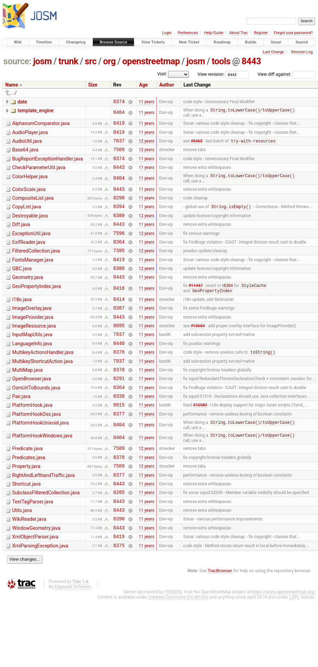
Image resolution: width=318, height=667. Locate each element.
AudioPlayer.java (30, 135)
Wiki (18, 42)
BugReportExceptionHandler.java (47, 164)
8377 (119, 448)
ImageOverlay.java (31, 329)
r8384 (227, 305)
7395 (119, 266)
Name (11, 85)
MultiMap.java (27, 398)
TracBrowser (220, 618)
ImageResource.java (34, 349)
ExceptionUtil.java (31, 246)
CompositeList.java (32, 207)
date (22, 102)
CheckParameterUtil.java (38, 174)
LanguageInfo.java (32, 369)
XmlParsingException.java (40, 592)
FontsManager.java (32, 276)
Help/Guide (213, 33)
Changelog (75, 42)
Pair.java (21, 428)
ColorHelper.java (30, 184)
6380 (119, 227)
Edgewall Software (73, 634)
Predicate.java (27, 484)
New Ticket (189, 42)
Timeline (44, 42)
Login (166, 33)
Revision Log (301, 52)
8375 (119, 593)
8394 (119, 217)
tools (221, 61)
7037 (119, 145)
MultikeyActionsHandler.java (42, 378)
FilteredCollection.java (36, 266)
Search (301, 42)
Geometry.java (27, 295)
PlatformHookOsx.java (36, 448)
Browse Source (113, 42)
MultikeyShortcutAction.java (42, 389)
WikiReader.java (29, 563)
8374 (119, 102)
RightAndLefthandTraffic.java (43, 514)
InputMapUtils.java (32, 359)
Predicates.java (28, 494)
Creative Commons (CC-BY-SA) (179, 645)
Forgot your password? (293, 33)
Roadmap (222, 42)
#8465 (196, 145)
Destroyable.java (30, 227)
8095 (119, 349)
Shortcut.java (26, 523)
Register (261, 33)
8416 (119, 308)
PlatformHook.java (32, 437)
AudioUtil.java (27, 144)
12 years (146, 145)
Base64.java (25, 154)
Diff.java (21, 236)
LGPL (294, 645)
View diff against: (287, 74)
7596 (119, 247)
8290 (119, 207)
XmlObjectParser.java (35, 582)
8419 (119, 125)
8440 (119, 369)
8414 (119, 320)
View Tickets (153, 42)
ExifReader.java (28, 256)
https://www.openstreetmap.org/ (284, 639)
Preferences (187, 33)
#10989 (200, 438)
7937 (119, 359)
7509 (119, 154)
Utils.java (22, 553)
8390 (119, 563)
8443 (251, 61)
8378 (119, 399)
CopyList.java (26, 217)
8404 (119, 113)
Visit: (162, 73)
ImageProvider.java (32, 339)
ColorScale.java (28, 197)
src (91, 61)
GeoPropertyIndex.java (36, 305)
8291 (119, 408)
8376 (119, 379)
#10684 (198, 349)
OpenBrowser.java (31, 408)
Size (93, 85)
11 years (146, 102)
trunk (68, 61)
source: (17, 61)
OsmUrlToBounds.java (36, 418)
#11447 (196, 305)
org (109, 61)
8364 (119, 257)
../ (14, 93)
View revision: (211, 74)
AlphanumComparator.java (41, 124)
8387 (119, 330)
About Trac (238, 33)
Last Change (273, 52)
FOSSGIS (173, 639)
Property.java (26, 504)
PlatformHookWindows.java (42, 471)
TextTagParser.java (32, 543)
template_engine (35, 111)
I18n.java (22, 319)
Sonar (276, 42)
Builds (251, 42)
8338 (119, 428)
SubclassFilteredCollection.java (46, 533)
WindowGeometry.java (36, 573)
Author (166, 85)
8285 (119, 533)
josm (42, 61)
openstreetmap (151, 61)
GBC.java (22, 286)
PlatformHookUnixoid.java (40, 457)
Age (143, 85)
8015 (119, 438)
